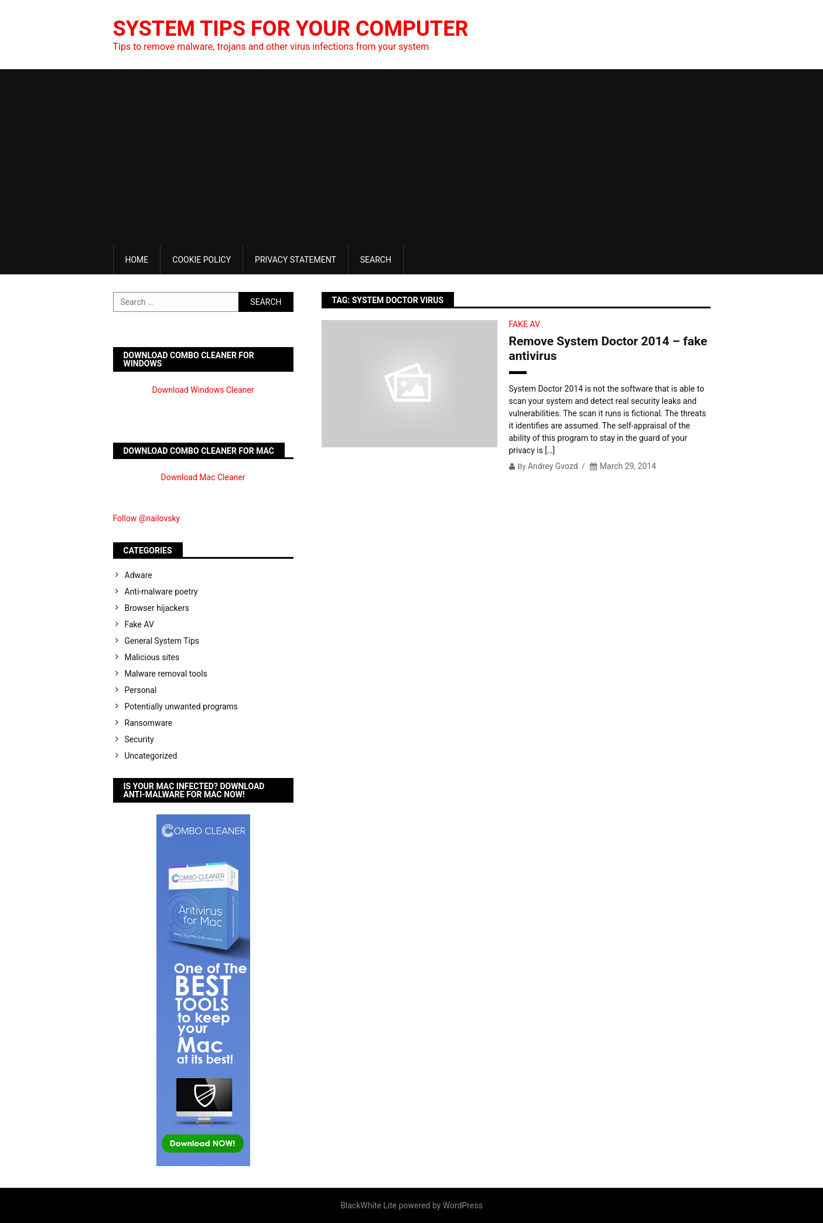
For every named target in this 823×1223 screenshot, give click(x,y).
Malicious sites (152, 657)
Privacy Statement (295, 259)
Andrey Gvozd (553, 466)
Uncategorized (151, 755)
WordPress (463, 1205)
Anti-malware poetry (161, 591)
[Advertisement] (412, 157)
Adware (138, 575)
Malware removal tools (166, 673)
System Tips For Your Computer (291, 28)
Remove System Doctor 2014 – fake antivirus (608, 348)
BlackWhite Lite (368, 1205)
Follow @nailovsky (146, 518)
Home (137, 259)
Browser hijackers (157, 608)
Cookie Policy (201, 259)
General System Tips (162, 641)
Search (375, 259)
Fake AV (524, 324)
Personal (141, 690)
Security (139, 739)
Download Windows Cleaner (203, 390)
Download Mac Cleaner (203, 477)
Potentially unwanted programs (181, 706)
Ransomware (149, 723)
